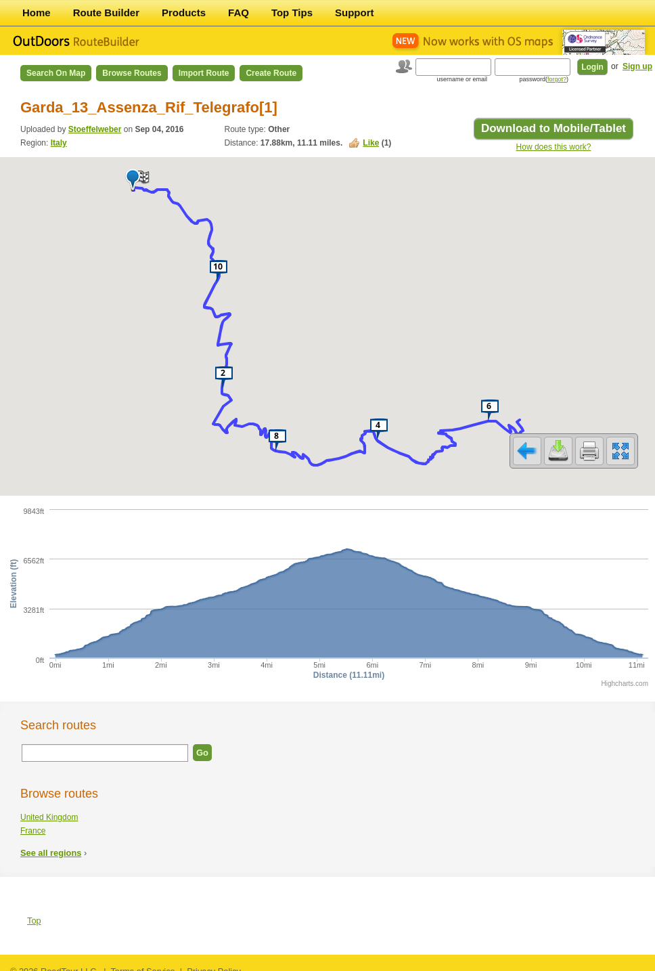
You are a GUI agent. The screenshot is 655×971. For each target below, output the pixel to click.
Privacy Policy (214, 962)
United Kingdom (49, 808)
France (32, 822)
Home (36, 12)
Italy (59, 143)
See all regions (50, 844)
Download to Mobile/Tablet (553, 128)
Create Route (271, 73)
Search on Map (55, 73)
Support (354, 12)
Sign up (637, 66)
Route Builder (106, 12)
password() (543, 79)
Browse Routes (131, 73)
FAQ (238, 12)
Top (34, 912)
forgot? (556, 79)
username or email (461, 79)
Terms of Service (142, 962)
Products (184, 12)
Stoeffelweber (95, 129)
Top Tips (292, 12)
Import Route (204, 73)
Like (371, 143)
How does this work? (553, 147)
